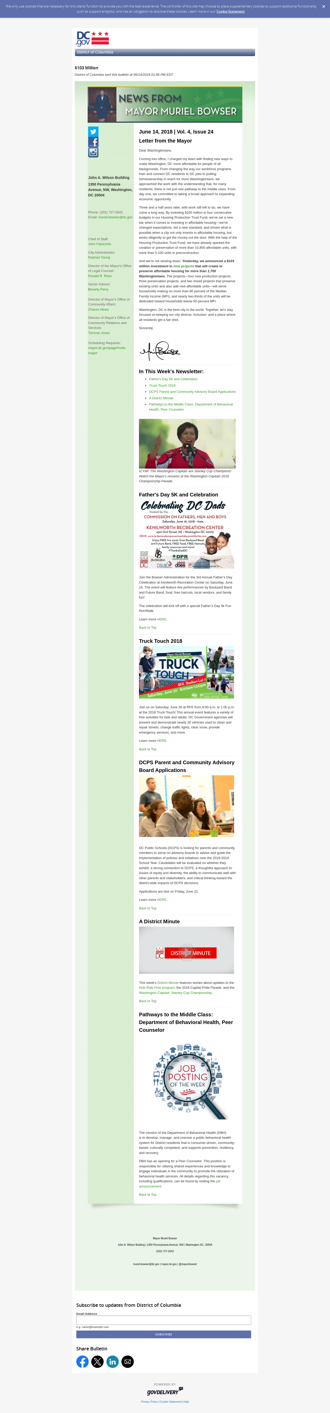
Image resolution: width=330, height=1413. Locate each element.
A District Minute (161, 398)
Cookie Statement (231, 11)
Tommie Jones (99, 333)
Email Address (86, 1313)
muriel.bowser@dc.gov (115, 217)
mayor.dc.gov (169, 1264)
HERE (161, 619)
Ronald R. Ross (100, 276)
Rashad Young (99, 257)
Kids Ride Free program (157, 988)
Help (186, 1401)
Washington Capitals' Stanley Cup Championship (175, 993)
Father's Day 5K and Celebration (173, 379)
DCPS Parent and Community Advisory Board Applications (192, 392)
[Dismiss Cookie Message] (323, 5)
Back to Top (147, 627)
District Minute (167, 983)
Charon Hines (98, 309)
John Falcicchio (99, 244)
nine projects (183, 266)
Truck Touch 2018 (162, 385)
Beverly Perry (98, 289)
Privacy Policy (149, 1401)
